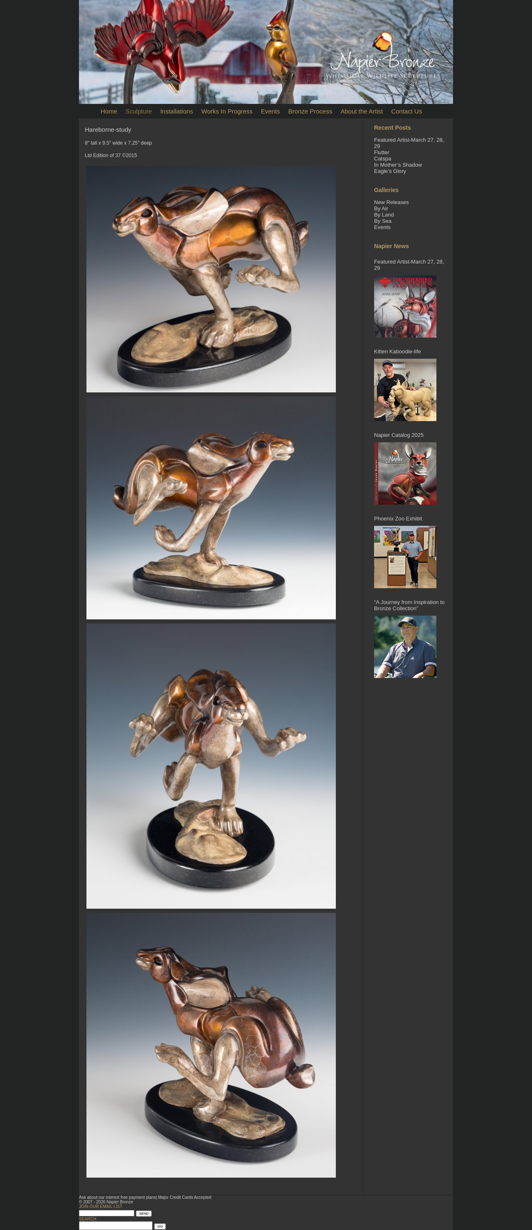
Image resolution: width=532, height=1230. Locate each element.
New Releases (391, 202)
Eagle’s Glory (390, 171)
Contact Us (406, 111)
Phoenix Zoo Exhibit (398, 518)
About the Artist (361, 111)
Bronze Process (310, 111)
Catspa (382, 158)
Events (270, 111)
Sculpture (139, 111)
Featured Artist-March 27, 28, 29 (409, 265)
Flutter (381, 152)
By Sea (383, 221)
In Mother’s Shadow (398, 165)
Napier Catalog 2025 (399, 435)
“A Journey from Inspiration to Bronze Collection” (409, 605)
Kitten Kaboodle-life (397, 351)
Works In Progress (227, 111)
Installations (176, 111)
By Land (384, 215)
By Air (381, 208)
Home (109, 111)
